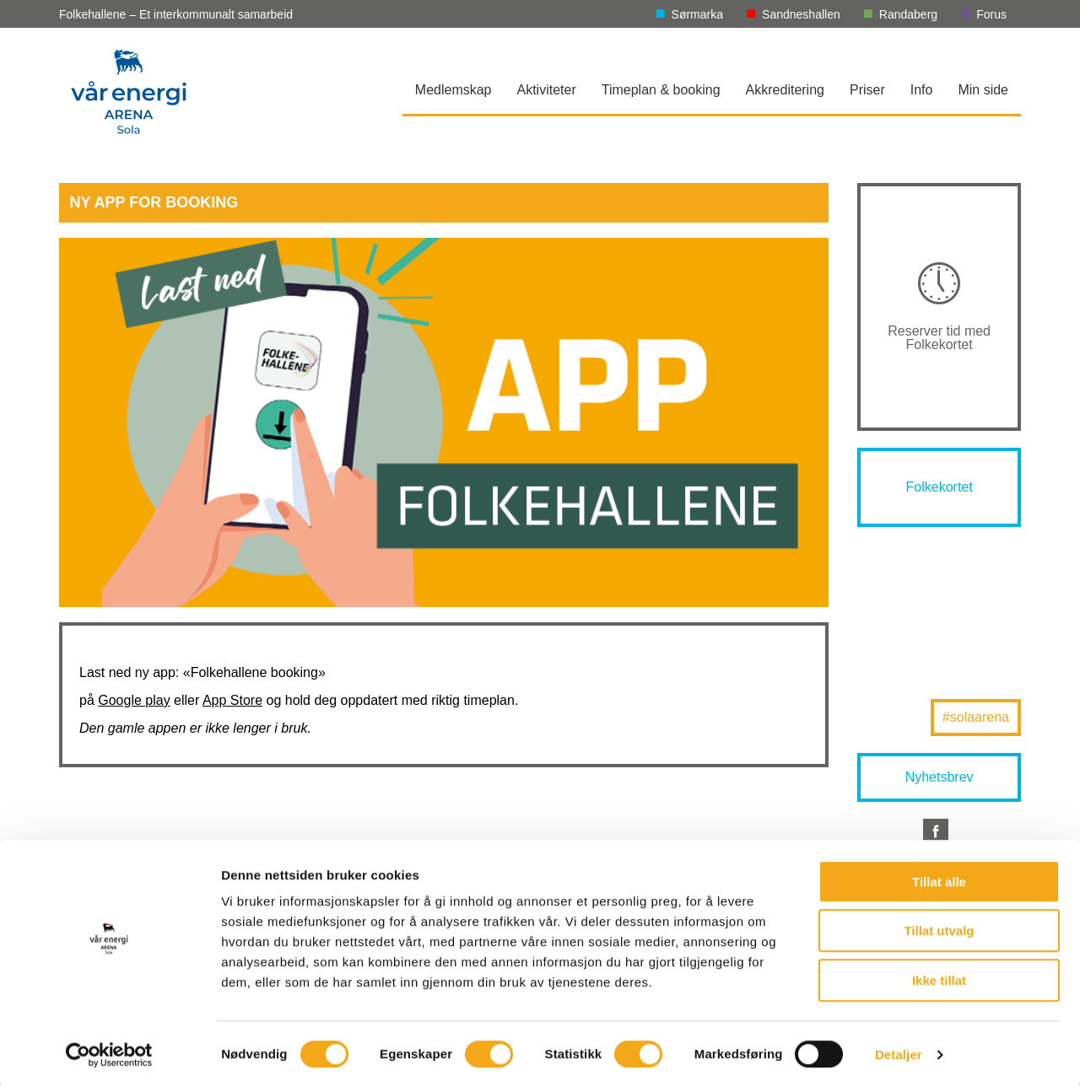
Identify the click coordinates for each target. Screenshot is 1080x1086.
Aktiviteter (546, 90)
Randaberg (908, 14)
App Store (232, 700)
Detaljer (898, 1053)
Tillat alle (939, 880)
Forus (991, 14)
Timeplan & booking (661, 90)
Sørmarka (697, 14)
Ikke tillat (939, 978)
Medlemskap (453, 90)
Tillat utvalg (939, 929)
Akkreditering (785, 90)
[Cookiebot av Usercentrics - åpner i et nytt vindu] (109, 1053)
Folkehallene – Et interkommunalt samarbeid (176, 14)
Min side (983, 90)
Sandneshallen (801, 14)
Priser (867, 90)
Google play (134, 700)
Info (921, 90)
